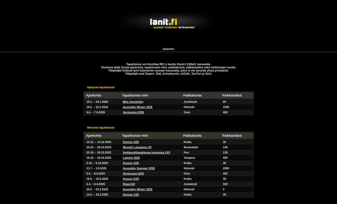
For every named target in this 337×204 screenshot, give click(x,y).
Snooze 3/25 (131, 163)
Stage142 (129, 184)
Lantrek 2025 (131, 157)
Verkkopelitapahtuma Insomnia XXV (146, 152)
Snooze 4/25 (131, 142)
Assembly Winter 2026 (137, 107)
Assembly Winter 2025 (137, 189)
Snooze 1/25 (131, 194)
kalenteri (168, 48)
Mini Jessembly (133, 101)
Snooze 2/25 (131, 178)
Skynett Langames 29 (137, 147)
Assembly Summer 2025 (139, 168)
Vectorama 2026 (133, 112)
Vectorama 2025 (133, 173)
